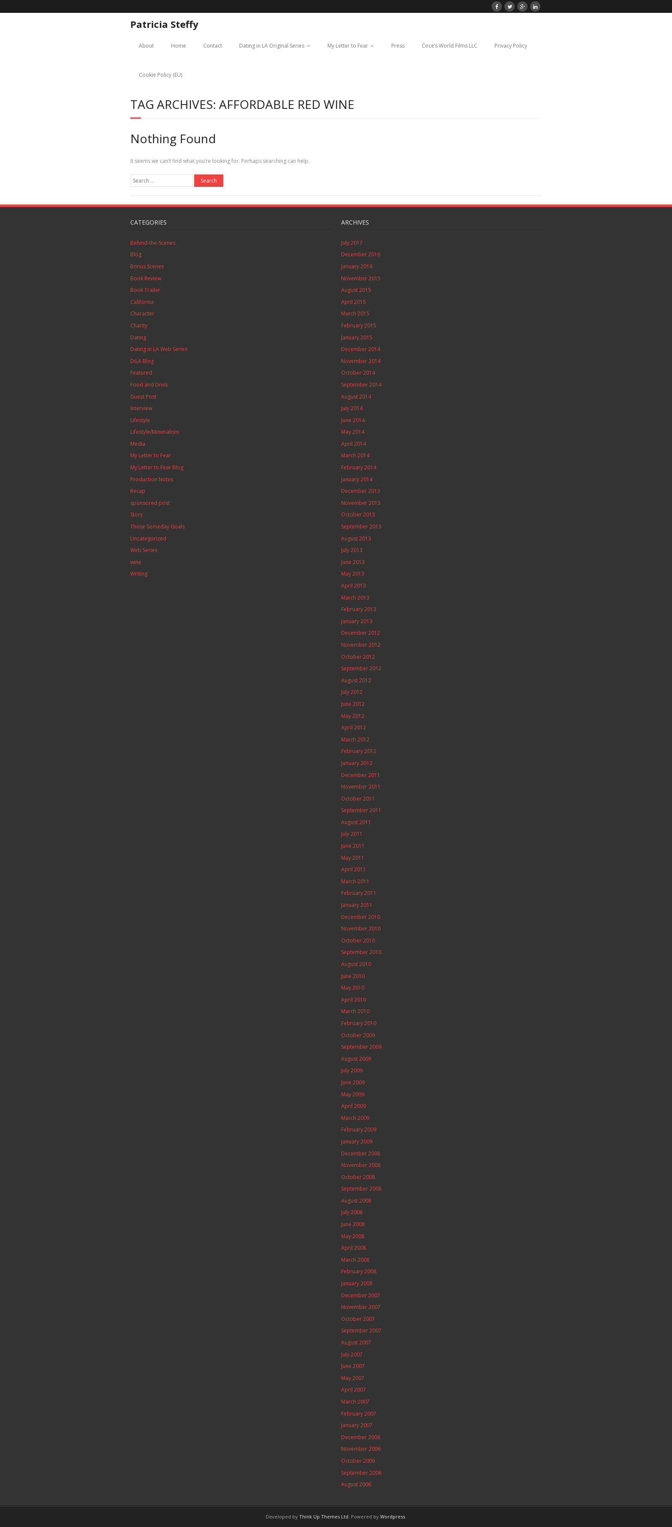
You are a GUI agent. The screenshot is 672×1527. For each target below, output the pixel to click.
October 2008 (358, 1177)
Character (142, 313)
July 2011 (352, 833)
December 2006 (360, 1437)
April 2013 (353, 585)
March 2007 (355, 1401)
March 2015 (355, 313)
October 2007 (358, 1319)
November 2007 (361, 1307)
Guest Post (143, 396)
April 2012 (353, 727)
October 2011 (358, 798)
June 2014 (353, 420)
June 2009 (353, 1082)
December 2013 (360, 491)
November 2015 (361, 278)
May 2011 (352, 857)
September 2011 (361, 810)
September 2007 (361, 1330)
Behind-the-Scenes (152, 242)
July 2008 (352, 1212)
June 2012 (353, 704)
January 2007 (356, 1425)
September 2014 (361, 384)
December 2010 (360, 917)
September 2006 (361, 1472)
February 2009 (358, 1129)
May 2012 (352, 716)
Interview (141, 408)
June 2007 (353, 1366)
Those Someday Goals (157, 526)
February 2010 (358, 1023)
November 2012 (361, 644)
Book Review (145, 278)
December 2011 (360, 775)
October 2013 (358, 514)
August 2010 (356, 964)
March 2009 (355, 1118)
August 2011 (356, 822)
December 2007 (360, 1295)
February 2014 (358, 467)
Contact (212, 45)
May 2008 (352, 1236)
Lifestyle (140, 420)
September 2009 (361, 1046)
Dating (138, 337)
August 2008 (356, 1200)
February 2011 (358, 893)
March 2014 (355, 455)
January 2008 (356, 1283)
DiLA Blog (142, 361)
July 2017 (352, 242)
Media (137, 443)
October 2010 (358, 940)
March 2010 (355, 1011)
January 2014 (356, 479)
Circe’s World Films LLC (449, 45)
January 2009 (356, 1141)
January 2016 (356, 266)
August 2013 (356, 538)
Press (398, 45)
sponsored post (150, 503)
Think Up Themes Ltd (323, 1516)
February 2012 (358, 751)
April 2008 (353, 1247)
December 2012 (360, 632)
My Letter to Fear (347, 45)
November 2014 (361, 361)
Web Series (143, 550)
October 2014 (358, 372)
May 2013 (352, 573)
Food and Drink (149, 384)
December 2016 (360, 254)
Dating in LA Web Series (158, 349)
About (146, 45)
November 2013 (361, 503)
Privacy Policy (511, 45)
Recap (137, 491)
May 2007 (352, 1378)
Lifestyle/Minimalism (154, 431)
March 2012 (355, 739)
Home (178, 45)
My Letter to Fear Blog (156, 467)
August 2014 (356, 396)
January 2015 (356, 337)
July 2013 (352, 550)
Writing (138, 573)
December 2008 (360, 1153)
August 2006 (356, 1484)
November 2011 (361, 786)
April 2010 (353, 999)
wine (135, 562)
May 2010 (352, 987)
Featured (141, 372)
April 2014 (353, 443)
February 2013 (358, 609)
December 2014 (360, 349)
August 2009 (356, 1058)
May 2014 (352, 431)
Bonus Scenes (147, 266)
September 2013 (361, 526)
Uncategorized (148, 538)
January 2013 (356, 621)
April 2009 (353, 1106)
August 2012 (356, 680)
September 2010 (361, 952)
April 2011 (353, 869)
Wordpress (392, 1516)
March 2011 (355, 881)
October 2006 (358, 1460)
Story (136, 514)
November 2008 (361, 1165)
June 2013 (353, 562)
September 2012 (361, 668)
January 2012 (356, 763)
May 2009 (352, 1094)
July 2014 (352, 408)
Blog (135, 254)
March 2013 (355, 597)
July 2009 (352, 1070)
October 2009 (358, 1035)
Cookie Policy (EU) (160, 74)
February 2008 (358, 1271)
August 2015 (356, 290)
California (142, 302)
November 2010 (361, 928)
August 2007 (356, 1342)
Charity (138, 325)
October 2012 (358, 656)
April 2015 (353, 302)
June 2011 (353, 845)
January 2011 (356, 905)
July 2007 (352, 1354)
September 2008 (361, 1188)
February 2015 (358, 325)
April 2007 (353, 1389)
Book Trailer (145, 290)
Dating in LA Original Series (271, 45)
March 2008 (355, 1259)
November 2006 (361, 1448)
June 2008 (353, 1224)
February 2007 (358, 1413)
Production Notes (151, 479)
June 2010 (353, 976)
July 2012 (352, 692)
